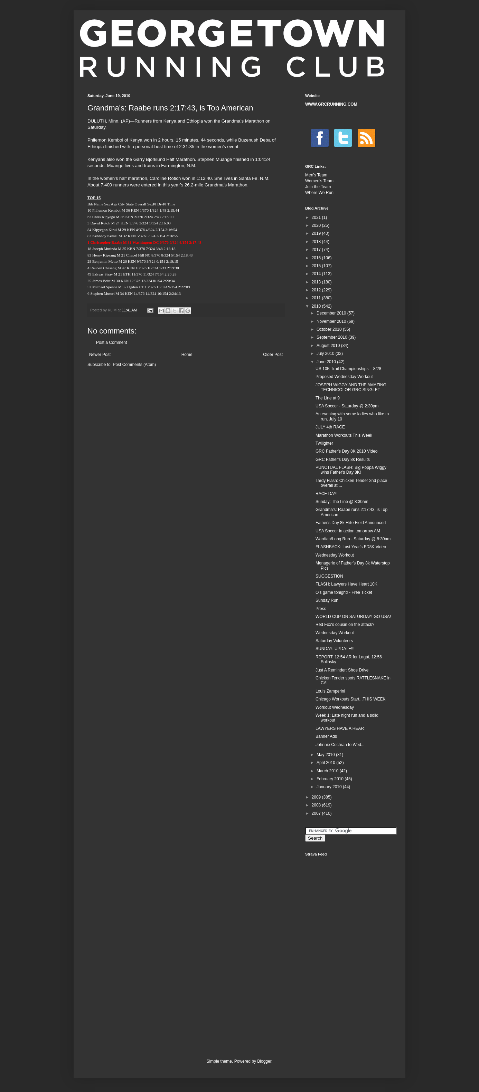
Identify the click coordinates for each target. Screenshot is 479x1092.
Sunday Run (327, 600)
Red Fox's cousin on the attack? (345, 624)
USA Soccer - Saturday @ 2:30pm (347, 406)
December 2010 (332, 313)
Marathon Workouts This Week (344, 435)
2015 (317, 265)
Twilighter (324, 443)
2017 (317, 249)
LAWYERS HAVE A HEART (341, 728)
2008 (317, 805)
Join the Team (318, 186)
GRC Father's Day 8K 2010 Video (347, 451)
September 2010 (332, 337)
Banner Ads (326, 736)
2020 (317, 225)
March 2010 (328, 771)
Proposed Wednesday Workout (344, 376)
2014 (317, 273)
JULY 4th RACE (330, 427)
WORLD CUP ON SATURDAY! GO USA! (353, 616)
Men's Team (316, 175)
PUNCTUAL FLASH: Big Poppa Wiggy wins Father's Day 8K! (351, 470)
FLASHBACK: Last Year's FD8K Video (351, 546)
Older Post (273, 354)
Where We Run (319, 192)
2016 (317, 257)
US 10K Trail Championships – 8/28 (348, 368)
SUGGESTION (329, 576)
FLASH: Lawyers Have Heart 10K (346, 584)
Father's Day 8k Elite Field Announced (351, 522)
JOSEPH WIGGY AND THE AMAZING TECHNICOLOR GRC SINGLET (351, 387)
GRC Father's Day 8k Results (343, 459)
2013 (317, 282)
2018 (317, 241)
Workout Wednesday (335, 707)
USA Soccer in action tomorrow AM (348, 531)
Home (186, 354)
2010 (317, 306)
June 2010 (327, 361)
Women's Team (319, 180)
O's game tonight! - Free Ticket (344, 592)
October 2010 (330, 329)
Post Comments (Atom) (134, 364)
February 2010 (331, 778)
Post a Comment (111, 342)
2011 (317, 298)
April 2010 (326, 762)
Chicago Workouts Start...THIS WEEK (351, 699)
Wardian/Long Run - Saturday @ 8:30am (353, 539)
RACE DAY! (327, 493)
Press (321, 608)
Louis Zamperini (330, 691)
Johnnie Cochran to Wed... (340, 744)
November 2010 (332, 321)
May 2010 (326, 754)
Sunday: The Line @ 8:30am (342, 501)
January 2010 (330, 786)
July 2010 (326, 353)
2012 (317, 290)
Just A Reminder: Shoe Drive (342, 670)
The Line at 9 (328, 398)
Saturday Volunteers (334, 640)
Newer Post (100, 354)
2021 (317, 217)
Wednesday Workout (335, 555)
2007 (317, 813)
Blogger (264, 1061)
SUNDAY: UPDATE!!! (335, 648)
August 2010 (329, 345)
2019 (317, 233)
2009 (317, 797)
